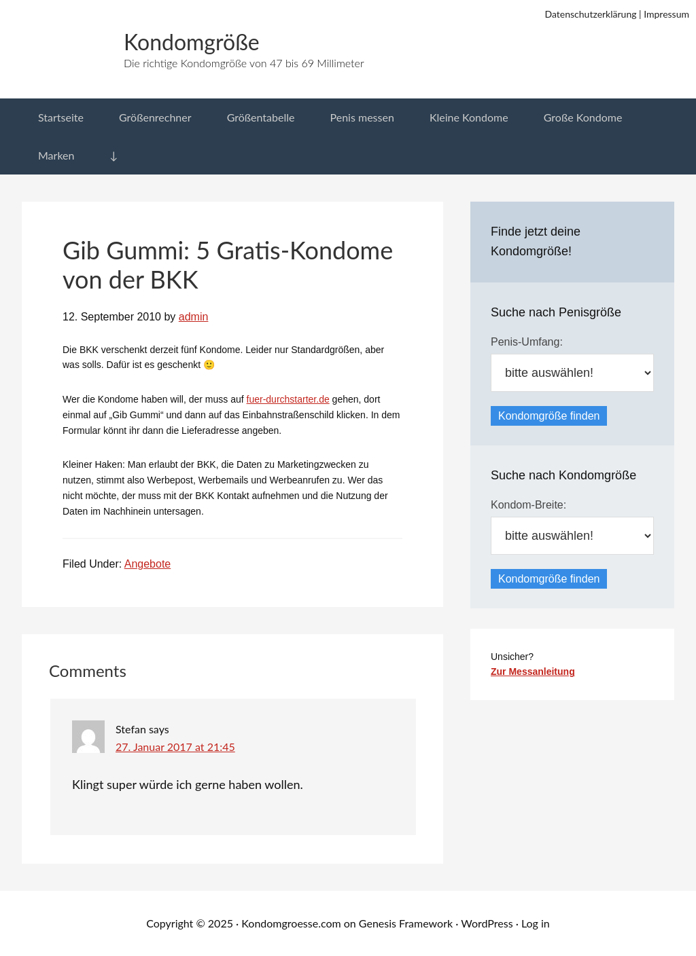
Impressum (666, 14)
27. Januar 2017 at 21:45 (175, 746)
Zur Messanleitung (533, 671)
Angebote (147, 564)
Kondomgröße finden (548, 416)
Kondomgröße (192, 42)
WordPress (486, 923)
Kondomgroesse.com (291, 923)
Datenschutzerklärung (591, 14)
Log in (535, 923)
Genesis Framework (406, 923)
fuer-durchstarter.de (288, 399)
